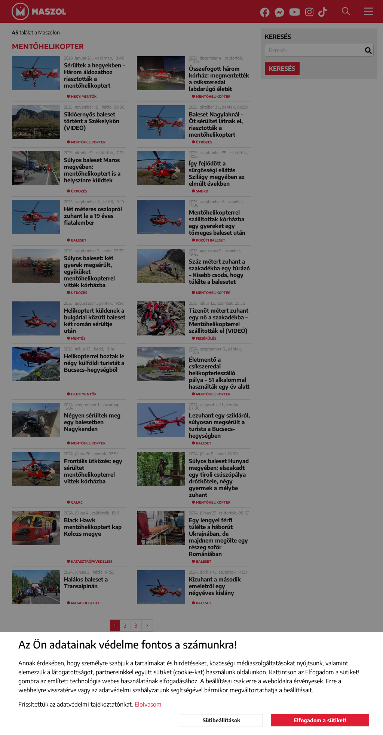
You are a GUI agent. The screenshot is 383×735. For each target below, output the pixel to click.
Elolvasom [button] (148, 704)
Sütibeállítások (221, 720)
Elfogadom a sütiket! (320, 720)
